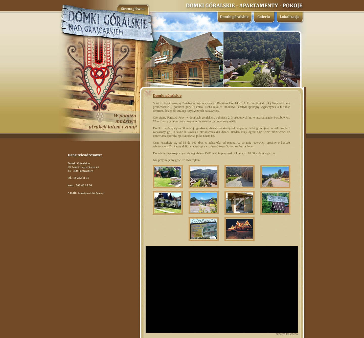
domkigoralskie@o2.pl (90, 192)
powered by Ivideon (287, 334)
